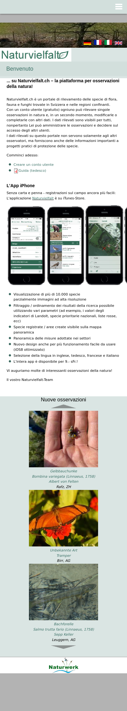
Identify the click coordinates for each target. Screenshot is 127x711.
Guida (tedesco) (32, 171)
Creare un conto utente (34, 165)
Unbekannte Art (63, 550)
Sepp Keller (63, 634)
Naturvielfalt (43, 198)
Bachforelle (63, 624)
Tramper (63, 556)
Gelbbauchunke (63, 471)
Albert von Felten (63, 482)
